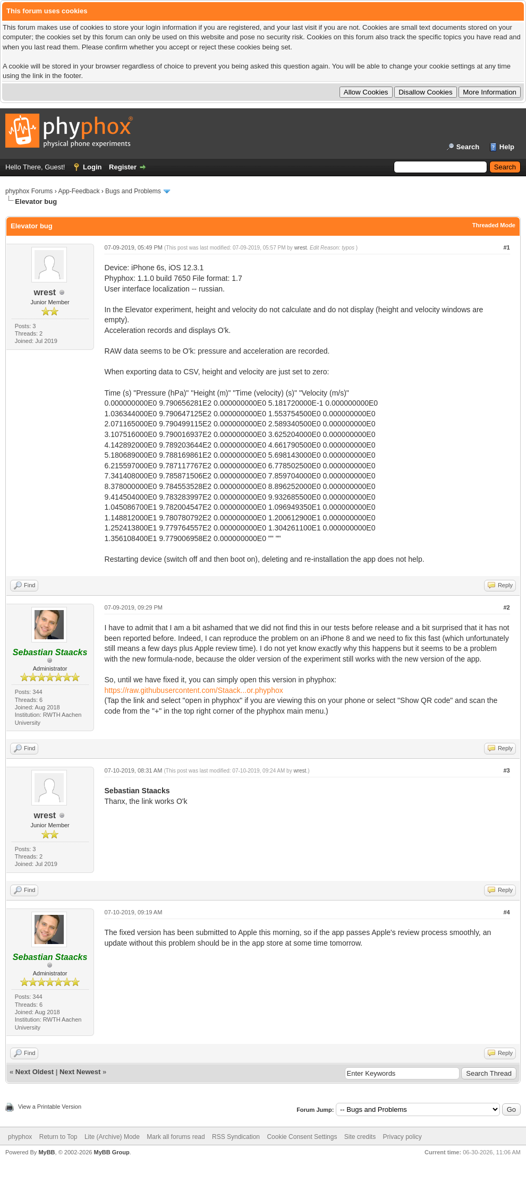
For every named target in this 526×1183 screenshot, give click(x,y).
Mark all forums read (176, 1137)
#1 (506, 247)
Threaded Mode (493, 225)
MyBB (46, 1152)
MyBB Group (111, 1152)
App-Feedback (78, 191)
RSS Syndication (236, 1137)
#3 (506, 770)
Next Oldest (34, 1072)
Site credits (360, 1137)
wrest (44, 292)
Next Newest (80, 1072)
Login (92, 167)
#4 (506, 912)
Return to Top (58, 1137)
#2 (506, 607)
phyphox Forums (29, 191)
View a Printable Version (49, 1106)
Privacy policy (402, 1137)
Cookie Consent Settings (302, 1137)
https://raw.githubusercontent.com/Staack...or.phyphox (194, 690)
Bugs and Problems (133, 191)
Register (123, 167)
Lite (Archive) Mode (112, 1137)
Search (467, 147)
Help (506, 147)
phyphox (20, 1137)
